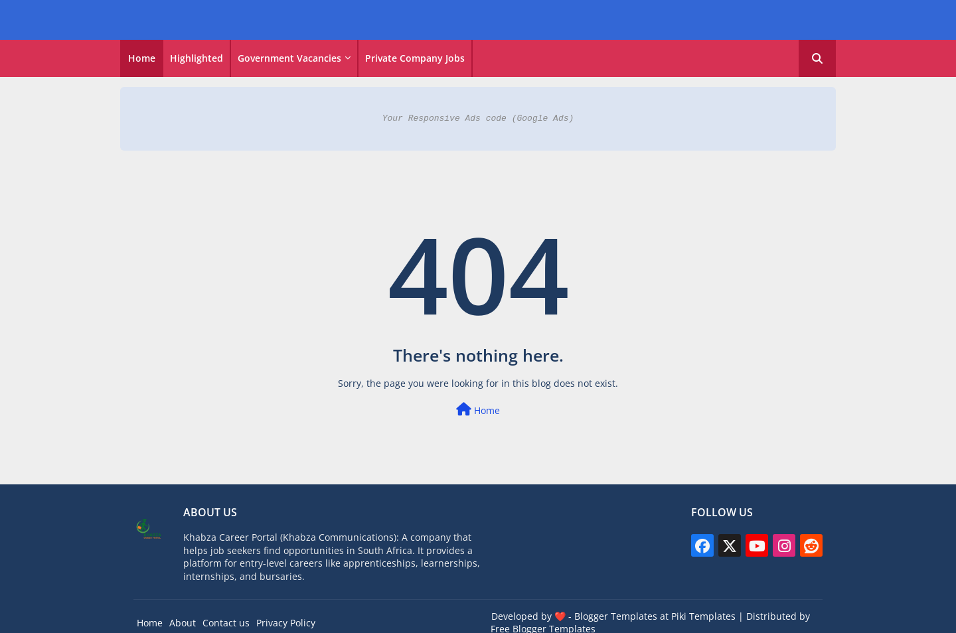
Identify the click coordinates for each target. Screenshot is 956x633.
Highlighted (196, 58)
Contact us (226, 622)
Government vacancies (289, 58)
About (182, 622)
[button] (817, 58)
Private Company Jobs (415, 58)
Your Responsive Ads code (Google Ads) (478, 118)
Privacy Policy (285, 622)
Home (141, 58)
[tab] (141, 58)
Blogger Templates (615, 616)
